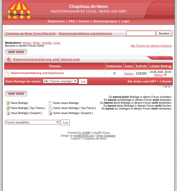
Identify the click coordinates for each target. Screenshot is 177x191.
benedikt (47, 42)
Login (125, 21)
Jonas (56, 42)
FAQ (72, 21)
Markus (26, 42)
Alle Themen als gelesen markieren (151, 45)
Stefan (36, 42)
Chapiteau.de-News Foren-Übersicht (30, 33)
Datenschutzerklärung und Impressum (85, 33)
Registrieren (56, 21)
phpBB (86, 132)
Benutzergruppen (105, 21)
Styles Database (105, 135)
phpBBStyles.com (83, 135)
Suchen (84, 21)
